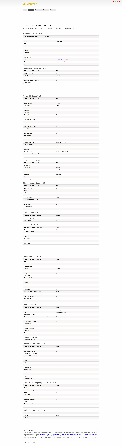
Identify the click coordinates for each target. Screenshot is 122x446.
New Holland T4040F (79, 434)
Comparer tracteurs (60, 61)
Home (25, 9)
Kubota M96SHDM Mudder (63, 434)
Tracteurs (31, 9)
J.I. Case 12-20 (59, 48)
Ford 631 (50, 434)
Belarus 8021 (55, 434)
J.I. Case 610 (72, 434)
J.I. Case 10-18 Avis (60, 59)
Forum (57, 64)
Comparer (52, 9)
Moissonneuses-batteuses (41, 9)
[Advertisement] (61, 18)
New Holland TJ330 (44, 434)
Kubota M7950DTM (88, 434)
